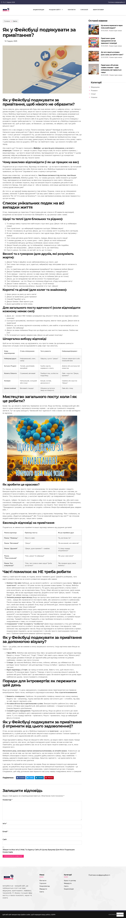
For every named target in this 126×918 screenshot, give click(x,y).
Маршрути (43, 892)
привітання (53, 731)
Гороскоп (84, 9)
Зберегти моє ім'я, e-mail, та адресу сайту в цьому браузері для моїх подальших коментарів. (39, 853)
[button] (20, 777)
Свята (11, 21)
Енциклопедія (38, 9)
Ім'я (5, 825)
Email (5, 834)
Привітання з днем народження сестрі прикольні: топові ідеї (109, 40)
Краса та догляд (70, 883)
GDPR (53, 914)
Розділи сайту (56, 9)
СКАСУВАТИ (102, 914)
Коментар (7, 800)
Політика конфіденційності (99, 878)
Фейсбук (36, 148)
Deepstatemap (98, 9)
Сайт (5, 842)
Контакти (71, 9)
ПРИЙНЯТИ (116, 914)
